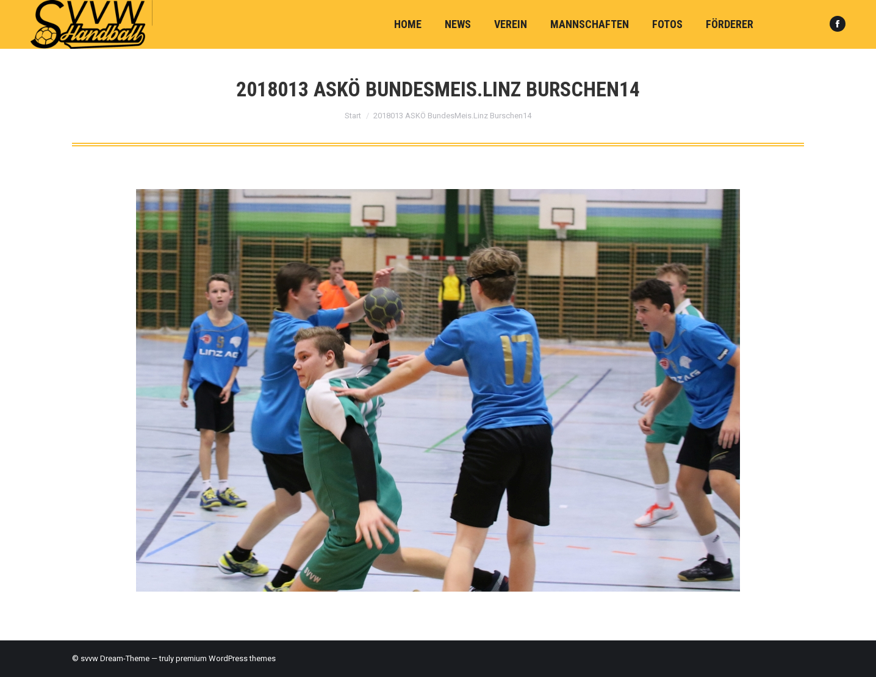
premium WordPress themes (226, 658)
